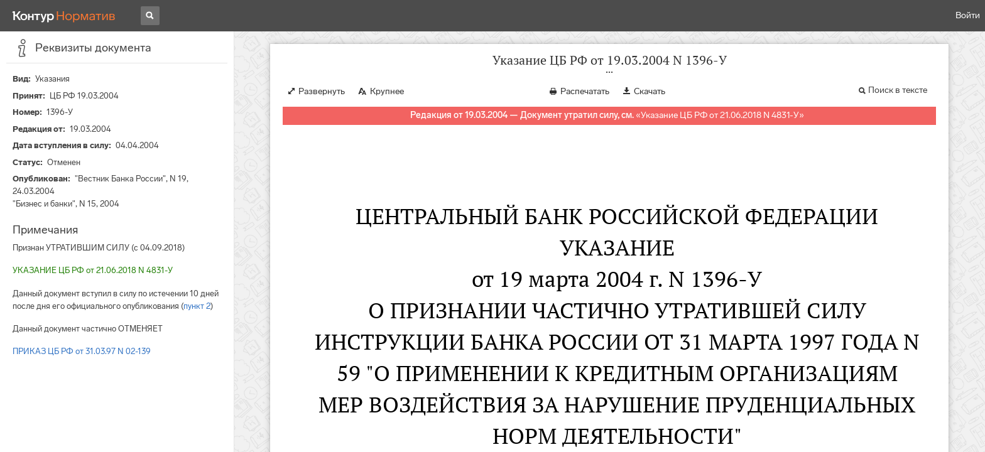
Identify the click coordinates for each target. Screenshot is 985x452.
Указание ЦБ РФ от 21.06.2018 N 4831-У (720, 115)
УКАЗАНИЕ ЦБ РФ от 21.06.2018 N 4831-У (93, 270)
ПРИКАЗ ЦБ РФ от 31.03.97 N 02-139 (82, 351)
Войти (967, 15)
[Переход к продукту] (64, 15)
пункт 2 (196, 306)
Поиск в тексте (897, 90)
